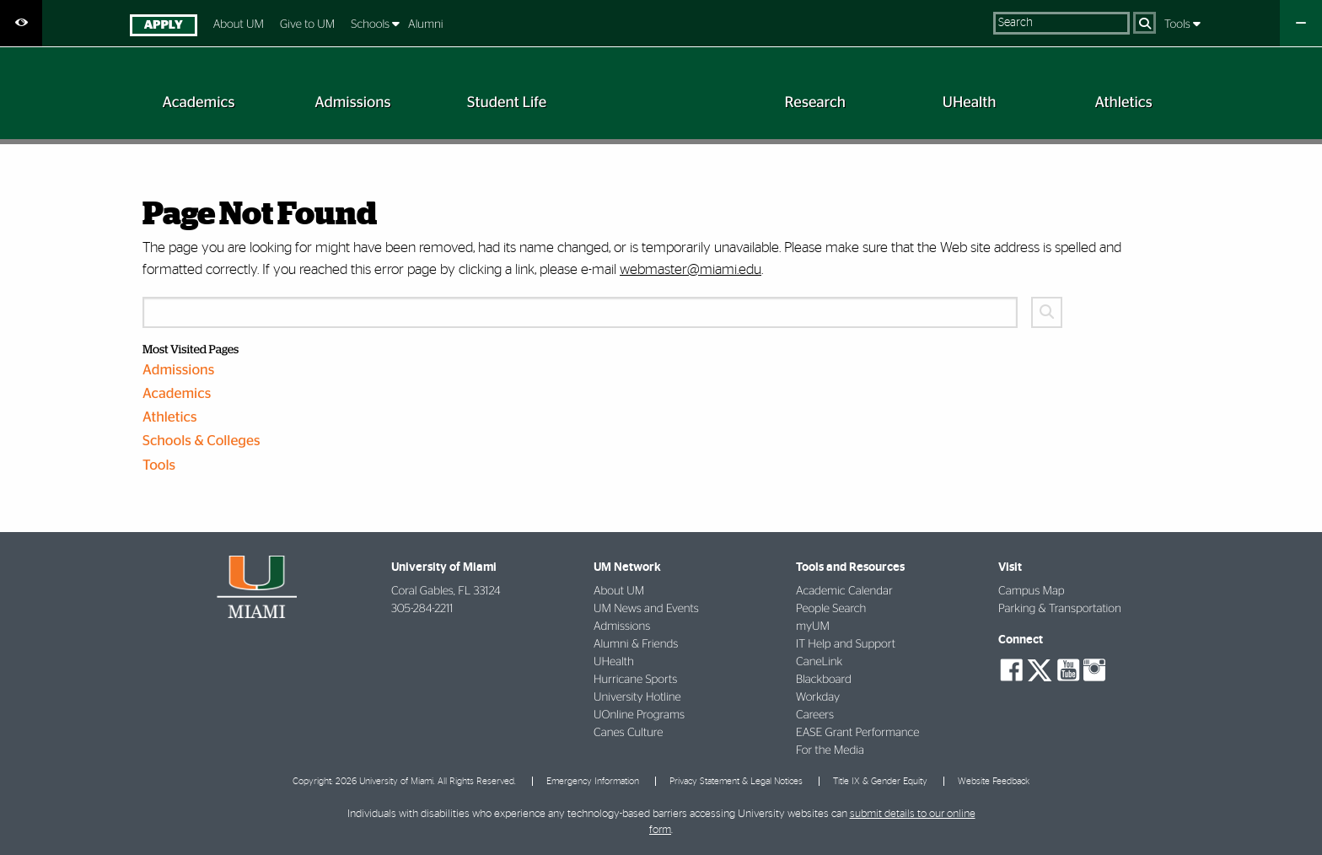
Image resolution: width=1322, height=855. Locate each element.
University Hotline (637, 697)
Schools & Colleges (201, 441)
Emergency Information (592, 781)
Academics (176, 394)
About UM (238, 24)
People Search (831, 609)
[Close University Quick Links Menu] (1301, 23)
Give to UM (307, 24)
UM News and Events (646, 609)
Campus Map (1031, 591)
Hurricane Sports (635, 680)
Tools (1178, 24)
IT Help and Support (845, 644)
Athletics (169, 418)
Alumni (425, 24)
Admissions (178, 370)
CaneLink (819, 662)
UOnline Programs (639, 715)
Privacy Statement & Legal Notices (736, 781)
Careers (815, 715)
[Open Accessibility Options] (21, 23)
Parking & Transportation (1059, 609)
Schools (371, 24)
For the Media (830, 750)
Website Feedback (993, 781)
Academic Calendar (844, 591)
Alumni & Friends (636, 644)
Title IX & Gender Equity (880, 781)
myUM (813, 626)
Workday (818, 697)
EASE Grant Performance (857, 733)
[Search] (1144, 23)
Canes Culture (628, 733)
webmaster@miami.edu (690, 269)
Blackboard (824, 680)
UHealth (614, 662)
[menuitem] (163, 27)
